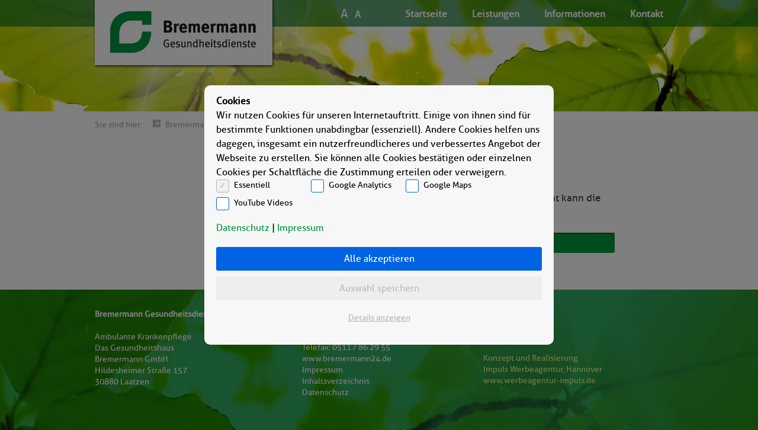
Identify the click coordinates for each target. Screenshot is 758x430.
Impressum (300, 227)
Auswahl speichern (379, 288)
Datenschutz (242, 227)
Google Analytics (360, 185)
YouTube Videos (263, 203)
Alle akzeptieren (379, 258)
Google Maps (447, 185)
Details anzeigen (379, 318)
